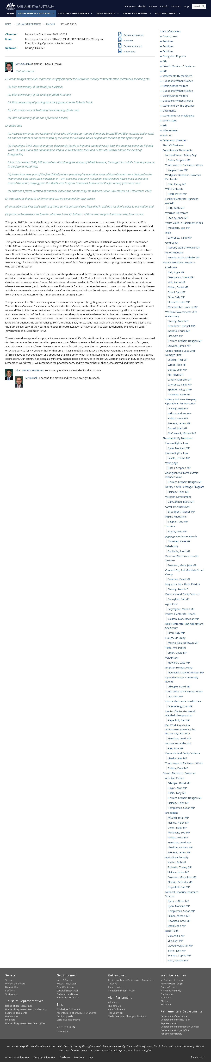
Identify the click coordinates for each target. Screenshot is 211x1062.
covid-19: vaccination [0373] (177, 506)
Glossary (165, 1001)
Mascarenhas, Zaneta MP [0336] (183, 307)
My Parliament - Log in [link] (172, 980)
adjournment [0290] (170, 130)
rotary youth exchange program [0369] (184, 487)
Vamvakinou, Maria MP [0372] (181, 502)
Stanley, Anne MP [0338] (178, 321)
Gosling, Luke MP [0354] (178, 408)
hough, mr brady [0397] (175, 638)
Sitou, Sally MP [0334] (176, 297)
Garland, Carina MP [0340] (179, 331)
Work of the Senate (15, 983)
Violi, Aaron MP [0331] (176, 282)
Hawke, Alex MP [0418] (177, 758)
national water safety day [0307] (180, 155)
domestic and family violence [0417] (182, 753)
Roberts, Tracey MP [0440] (180, 867)
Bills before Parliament (68, 1009)
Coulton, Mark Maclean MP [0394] (183, 619)
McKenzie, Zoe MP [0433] (179, 832)
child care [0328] (171, 267)
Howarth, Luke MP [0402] (179, 662)
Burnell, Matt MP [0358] (178, 428)
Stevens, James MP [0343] (179, 346)
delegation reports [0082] (174, 56)
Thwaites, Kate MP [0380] (179, 541)
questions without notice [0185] (178, 81)
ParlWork (176, 6)
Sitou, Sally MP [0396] (176, 633)
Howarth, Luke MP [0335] (179, 302)
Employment (167, 994)
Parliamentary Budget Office (175, 1030)
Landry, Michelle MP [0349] (179, 379)
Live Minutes (11, 1016)
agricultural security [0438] (176, 857)
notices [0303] (167, 135)
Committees (63, 1031)
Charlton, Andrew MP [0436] (180, 847)
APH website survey (171, 990)
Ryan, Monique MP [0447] (179, 906)
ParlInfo (164, 6)
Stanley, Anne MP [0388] (178, 589)
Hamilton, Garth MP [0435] (179, 842)
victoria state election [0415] (178, 743)
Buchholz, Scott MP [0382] (179, 551)
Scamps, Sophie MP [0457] (179, 955)
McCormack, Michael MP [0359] (182, 433)
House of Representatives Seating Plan (25, 1023)
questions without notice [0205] (178, 100)
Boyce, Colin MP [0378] (177, 531)
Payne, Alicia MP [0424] (177, 788)
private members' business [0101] (179, 66)
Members (10, 1019)
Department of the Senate (174, 1016)
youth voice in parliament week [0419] (184, 763)
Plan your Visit (115, 1012)
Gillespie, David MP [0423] (179, 783)
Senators (10, 990)
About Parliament (135, 13)
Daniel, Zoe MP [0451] (177, 926)
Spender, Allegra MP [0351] (180, 389)
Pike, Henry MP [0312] (177, 184)
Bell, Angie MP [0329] (176, 272)
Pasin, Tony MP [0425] (177, 793)
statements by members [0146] (177, 76)
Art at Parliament (116, 1009)
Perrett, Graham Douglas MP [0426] (185, 798)
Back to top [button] (198, 1057)
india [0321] (168, 233)
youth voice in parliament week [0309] (184, 165)
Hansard (50, 24)
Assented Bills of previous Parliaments (76, 1012)
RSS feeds (166, 1004)
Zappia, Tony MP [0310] (178, 170)
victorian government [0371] (178, 497)
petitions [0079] (168, 51)
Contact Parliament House (121, 990)
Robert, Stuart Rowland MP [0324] (184, 247)
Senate (9, 980)
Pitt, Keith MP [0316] (176, 208)
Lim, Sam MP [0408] (175, 696)
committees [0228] (170, 120)
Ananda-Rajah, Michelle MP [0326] (183, 257)
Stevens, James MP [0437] (179, 852)
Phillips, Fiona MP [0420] (178, 768)
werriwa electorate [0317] (176, 213)
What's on (113, 1002)
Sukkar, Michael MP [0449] (179, 916)
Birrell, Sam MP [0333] (177, 292)
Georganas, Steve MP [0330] (181, 277)
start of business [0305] (173, 145)
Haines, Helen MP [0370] (178, 492)
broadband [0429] (171, 813)
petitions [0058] (168, 46)
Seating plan (11, 994)
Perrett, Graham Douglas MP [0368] (185, 482)
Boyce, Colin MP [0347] (177, 369)
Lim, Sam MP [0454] (175, 940)
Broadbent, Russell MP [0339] (181, 326)
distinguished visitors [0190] (175, 86)
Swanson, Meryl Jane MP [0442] (182, 877)
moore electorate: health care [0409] (183, 701)
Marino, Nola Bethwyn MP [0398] (183, 643)
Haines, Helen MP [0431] (178, 822)
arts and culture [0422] (174, 778)
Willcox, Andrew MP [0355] (179, 413)
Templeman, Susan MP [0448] (181, 911)
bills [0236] (165, 125)
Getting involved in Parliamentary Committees (131, 980)
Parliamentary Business (34, 13)
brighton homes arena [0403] (178, 667)
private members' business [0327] (179, 262)
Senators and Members (73, 13)
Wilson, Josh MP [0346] (177, 365)
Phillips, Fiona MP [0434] (178, 837)
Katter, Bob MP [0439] (177, 862)
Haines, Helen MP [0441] (178, 872)
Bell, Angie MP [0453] (176, 935)
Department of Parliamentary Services (180, 1026)
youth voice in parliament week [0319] (184, 223)
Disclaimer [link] (65, 1057)
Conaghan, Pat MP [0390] (178, 599)
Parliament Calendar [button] (135, 6)
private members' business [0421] (179, 773)
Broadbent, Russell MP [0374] (181, 511)
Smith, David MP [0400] (177, 652)
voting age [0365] (171, 463)
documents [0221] (169, 110)
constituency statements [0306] (178, 150)
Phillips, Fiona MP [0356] (178, 418)
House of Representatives (18, 1005)
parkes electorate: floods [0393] (180, 614)
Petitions (112, 983)
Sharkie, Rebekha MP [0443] (180, 882)
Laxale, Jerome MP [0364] (179, 458)
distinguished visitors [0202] (175, 96)
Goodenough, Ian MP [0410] (180, 706)
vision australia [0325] (174, 252)
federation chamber (175, 140)
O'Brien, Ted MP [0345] (177, 360)
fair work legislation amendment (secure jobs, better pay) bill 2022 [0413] (180, 729)
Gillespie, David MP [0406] (179, 686)
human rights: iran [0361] (176, 443)
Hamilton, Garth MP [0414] (179, 738)
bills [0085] (165, 61)
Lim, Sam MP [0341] (175, 336)
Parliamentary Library (67, 994)
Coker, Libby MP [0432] (177, 827)
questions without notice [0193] (178, 91)
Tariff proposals (65, 1016)
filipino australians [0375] (176, 516)
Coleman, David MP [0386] (179, 579)
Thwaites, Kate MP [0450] (179, 921)
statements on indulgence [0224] (178, 115)
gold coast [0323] (171, 242)
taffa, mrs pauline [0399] (176, 648)
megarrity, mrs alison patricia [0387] (182, 584)
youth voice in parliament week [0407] (184, 691)
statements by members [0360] (178, 438)
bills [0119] (165, 71)
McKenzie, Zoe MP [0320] (179, 228)
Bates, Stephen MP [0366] (179, 468)
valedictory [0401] (171, 657)
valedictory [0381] (171, 546)
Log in (187, 6)
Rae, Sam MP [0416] (175, 748)
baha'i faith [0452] (171, 931)
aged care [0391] (171, 604)
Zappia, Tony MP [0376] (178, 521)
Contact (153, 6)
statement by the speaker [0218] (178, 105)
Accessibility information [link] (17, 1057)
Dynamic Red (11, 987)
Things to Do (114, 1005)
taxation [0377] (170, 526)
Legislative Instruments (68, 1019)
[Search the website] (199, 6)
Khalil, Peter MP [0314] (177, 194)
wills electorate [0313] (174, 189)
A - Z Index (166, 997)
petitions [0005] (168, 41)
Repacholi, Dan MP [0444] (179, 887)
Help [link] (90, 1057)
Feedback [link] (79, 1057)
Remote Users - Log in (172, 983)
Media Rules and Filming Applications (127, 1016)
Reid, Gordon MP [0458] (178, 960)
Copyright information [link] (45, 1057)
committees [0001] (170, 36)
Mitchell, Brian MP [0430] (178, 817)
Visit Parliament (166, 13)
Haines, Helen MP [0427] (178, 803)
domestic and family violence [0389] (182, 594)
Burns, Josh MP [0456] (177, 950)
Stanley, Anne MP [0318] (178, 218)
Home (10, 13)
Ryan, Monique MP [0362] (179, 448)
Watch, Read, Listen (67, 983)
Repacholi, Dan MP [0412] (179, 720)
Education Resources (67, 990)
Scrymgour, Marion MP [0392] (181, 609)
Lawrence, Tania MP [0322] (180, 237)
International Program (68, 997)
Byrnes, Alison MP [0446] (178, 901)
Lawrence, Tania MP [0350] (180, 384)
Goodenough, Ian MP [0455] (180, 945)
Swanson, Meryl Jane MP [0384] (182, 565)
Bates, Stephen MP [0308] (179, 160)
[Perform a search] (203, 6)
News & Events (105, 13)
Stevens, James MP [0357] (179, 423)
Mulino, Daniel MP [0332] (178, 287)
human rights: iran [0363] (176, 453)
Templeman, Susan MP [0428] (181, 808)
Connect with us (116, 987)
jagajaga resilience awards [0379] (181, 536)
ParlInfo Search (168, 987)
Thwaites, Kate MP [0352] (179, 394)
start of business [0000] (170, 31)
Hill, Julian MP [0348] (175, 374)
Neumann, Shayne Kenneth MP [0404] (186, 672)
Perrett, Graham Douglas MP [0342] (185, 341)
